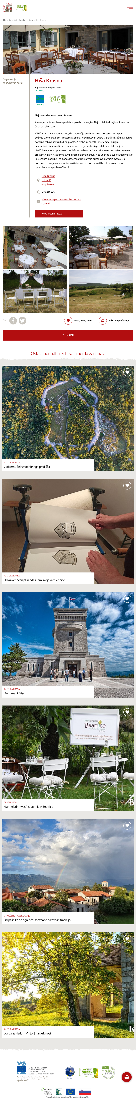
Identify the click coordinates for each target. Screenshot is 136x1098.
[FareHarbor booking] (126, 1077)
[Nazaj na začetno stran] (7, 7)
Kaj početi (12, 20)
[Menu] (130, 7)
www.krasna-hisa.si (52, 214)
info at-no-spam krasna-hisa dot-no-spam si (61, 201)
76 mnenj (40, 90)
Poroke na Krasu (26, 20)
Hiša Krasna (40, 20)
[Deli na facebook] (13, 321)
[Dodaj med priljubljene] (78, 321)
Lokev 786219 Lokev (48, 180)
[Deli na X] (22, 321)
